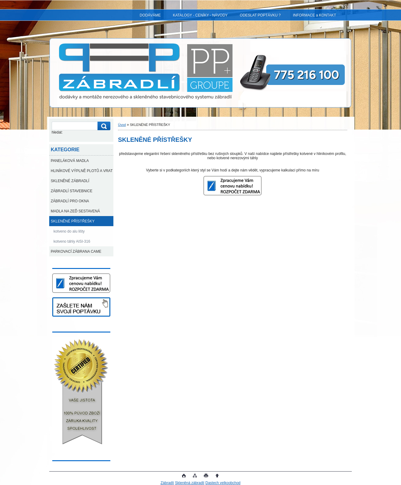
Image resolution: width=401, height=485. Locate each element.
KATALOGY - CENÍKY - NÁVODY (200, 15)
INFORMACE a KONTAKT (314, 15)
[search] (103, 126)
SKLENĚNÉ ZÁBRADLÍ (70, 181)
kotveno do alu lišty (69, 231)
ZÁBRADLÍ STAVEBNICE (71, 191)
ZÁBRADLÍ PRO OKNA (70, 201)
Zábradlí (167, 483)
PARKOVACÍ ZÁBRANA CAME (76, 251)
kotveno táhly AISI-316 (71, 241)
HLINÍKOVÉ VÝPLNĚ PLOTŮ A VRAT (82, 171)
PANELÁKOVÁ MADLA (70, 161)
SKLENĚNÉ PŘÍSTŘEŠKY (72, 221)
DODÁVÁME (150, 15)
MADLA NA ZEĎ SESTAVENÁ (75, 211)
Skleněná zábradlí (189, 483)
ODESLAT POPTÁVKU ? (260, 15)
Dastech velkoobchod (223, 483)
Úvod (122, 125)
